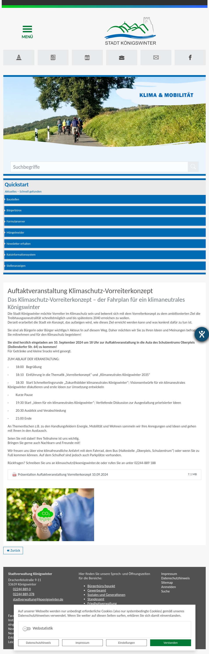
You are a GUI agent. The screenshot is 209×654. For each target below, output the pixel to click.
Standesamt (96, 599)
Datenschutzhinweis (38, 643)
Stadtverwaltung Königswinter (30, 574)
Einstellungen (126, 643)
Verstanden (170, 643)
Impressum (82, 643)
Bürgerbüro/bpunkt (101, 586)
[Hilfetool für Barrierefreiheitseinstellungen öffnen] (202, 334)
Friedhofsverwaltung (102, 603)
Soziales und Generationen (106, 595)
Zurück (13, 551)
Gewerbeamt (97, 590)
